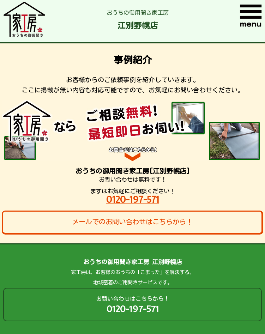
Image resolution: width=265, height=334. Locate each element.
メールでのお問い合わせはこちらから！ (132, 221)
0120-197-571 (132, 199)
